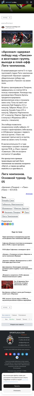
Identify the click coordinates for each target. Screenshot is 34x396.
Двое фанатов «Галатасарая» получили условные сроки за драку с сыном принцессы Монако (17, 268)
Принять (17, 386)
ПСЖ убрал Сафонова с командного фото (16, 249)
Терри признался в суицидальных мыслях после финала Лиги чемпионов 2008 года (16, 237)
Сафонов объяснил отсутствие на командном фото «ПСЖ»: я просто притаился (17, 244)
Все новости (6, 315)
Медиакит (24, 335)
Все (6, 319)
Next (31, 319)
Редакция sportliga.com (13, 27)
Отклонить (17, 391)
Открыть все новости (17, 324)
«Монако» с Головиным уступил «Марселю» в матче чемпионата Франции (17, 255)
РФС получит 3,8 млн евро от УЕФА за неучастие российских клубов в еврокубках (16, 299)
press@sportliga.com (24, 345)
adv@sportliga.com (24, 342)
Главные (14, 315)
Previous (2, 319)
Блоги (3, 23)
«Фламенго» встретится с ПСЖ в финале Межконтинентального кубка (15, 276)
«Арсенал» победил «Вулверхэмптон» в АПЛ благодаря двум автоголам (17, 261)
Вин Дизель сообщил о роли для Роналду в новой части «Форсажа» (16, 293)
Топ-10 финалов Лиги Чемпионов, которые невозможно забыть (21, 283)
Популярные (22, 315)
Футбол (10, 23)
